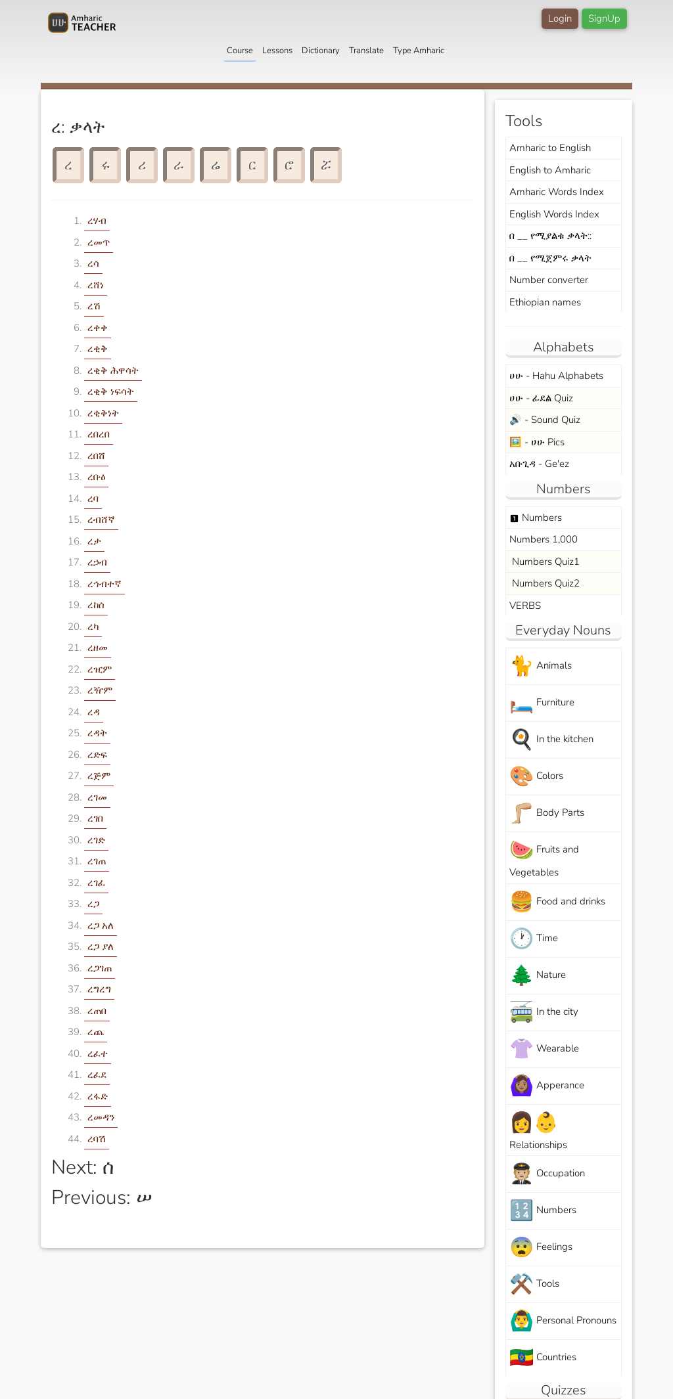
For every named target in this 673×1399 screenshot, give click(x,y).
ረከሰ (95, 604)
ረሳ (93, 263)
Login (560, 18)
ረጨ (95, 1031)
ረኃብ (97, 562)
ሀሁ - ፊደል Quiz (541, 398)
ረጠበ (96, 1010)
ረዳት (97, 733)
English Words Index (554, 214)
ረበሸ (96, 455)
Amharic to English (550, 147)
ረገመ (97, 797)
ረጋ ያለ (100, 946)
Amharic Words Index (556, 191)
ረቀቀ (97, 327)
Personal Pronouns (562, 1321)
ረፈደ (96, 1074)
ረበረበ (98, 434)
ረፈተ (97, 1053)
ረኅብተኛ (104, 583)
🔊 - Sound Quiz (544, 419)
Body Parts (546, 813)
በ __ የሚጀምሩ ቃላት (550, 258)
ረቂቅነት (103, 413)
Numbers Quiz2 (544, 583)
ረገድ (96, 840)
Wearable (544, 1049)
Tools (534, 1284)
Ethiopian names (545, 302)
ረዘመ (97, 647)
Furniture (541, 703)
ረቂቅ (97, 348)
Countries (542, 1357)
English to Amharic (550, 170)
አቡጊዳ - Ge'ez (539, 463)
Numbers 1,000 (543, 539)
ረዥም (99, 690)
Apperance (546, 1086)
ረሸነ (95, 285)
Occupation (547, 1174)
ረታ (94, 541)
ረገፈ (96, 882)
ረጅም (98, 775)
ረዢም (99, 669)
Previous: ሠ (101, 1197)
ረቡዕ (96, 476)
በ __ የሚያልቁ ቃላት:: (550, 235)
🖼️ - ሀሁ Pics (537, 442)
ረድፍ (97, 754)
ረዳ (93, 712)
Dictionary (321, 50)
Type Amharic (418, 50)
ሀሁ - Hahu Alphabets (556, 375)
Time (533, 938)
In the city (543, 1012)
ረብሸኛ (101, 519)
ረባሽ (96, 1138)
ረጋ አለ (100, 925)
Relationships (538, 1130)
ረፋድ (97, 1096)
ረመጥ (98, 242)
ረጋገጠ (99, 968)
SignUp (604, 18)
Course (240, 50)
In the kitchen (551, 739)
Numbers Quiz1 (544, 561)
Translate (366, 50)
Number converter (548, 279)
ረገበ (95, 818)
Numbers (535, 517)
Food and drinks (557, 902)
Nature (537, 975)
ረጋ (93, 903)
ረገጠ (96, 861)
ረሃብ (96, 220)
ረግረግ (99, 989)
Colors (536, 776)
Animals (540, 666)
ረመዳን (100, 1117)
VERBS (525, 605)
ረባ (93, 498)
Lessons (277, 50)
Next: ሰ (82, 1167)
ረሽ (94, 306)
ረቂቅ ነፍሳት (110, 391)
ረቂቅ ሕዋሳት (113, 370)
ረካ (93, 626)
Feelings (540, 1247)
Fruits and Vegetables (544, 858)
